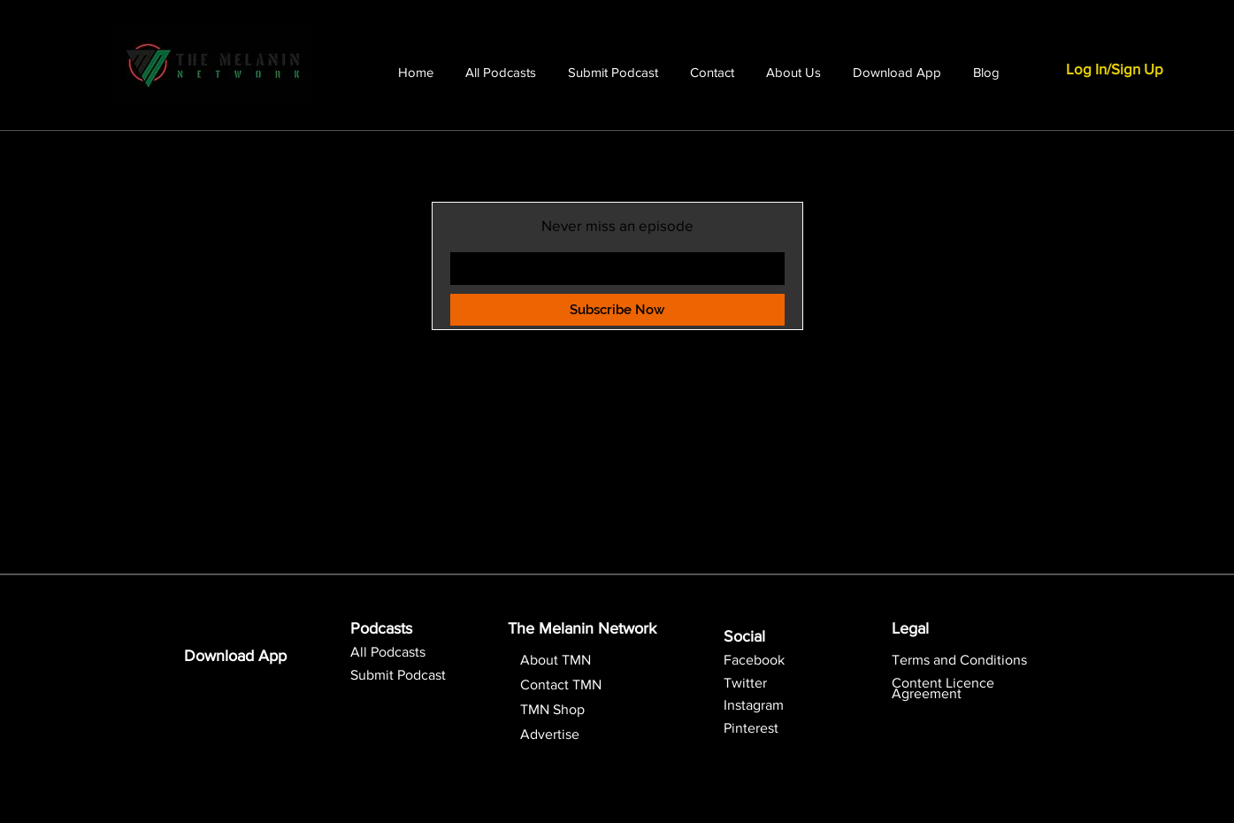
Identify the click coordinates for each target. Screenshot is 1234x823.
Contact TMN (561, 684)
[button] (943, 688)
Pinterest (751, 727)
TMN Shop (552, 709)
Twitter (745, 682)
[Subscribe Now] (617, 310)
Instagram (754, 704)
